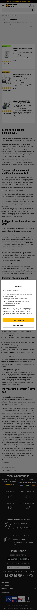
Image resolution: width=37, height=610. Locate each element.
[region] (18, 305)
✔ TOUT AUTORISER (18, 320)
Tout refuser (18, 286)
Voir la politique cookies (9, 304)
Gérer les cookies (18, 325)
